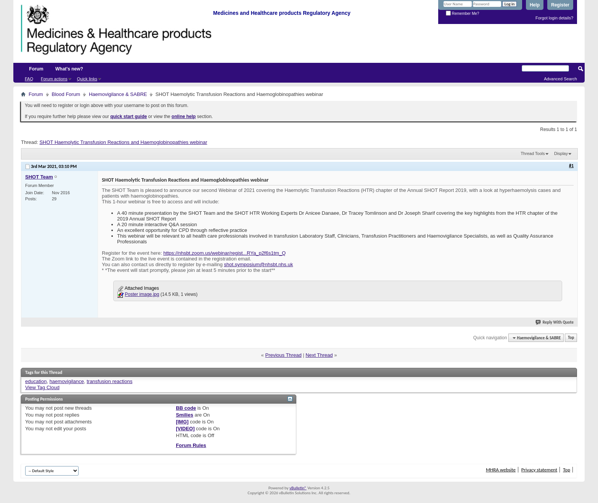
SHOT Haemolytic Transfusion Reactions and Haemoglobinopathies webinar (123, 142)
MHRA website (501, 470)
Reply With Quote (555, 322)
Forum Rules (191, 445)
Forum (36, 69)
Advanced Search (560, 79)
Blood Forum (66, 94)
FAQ (29, 79)
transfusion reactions (109, 381)
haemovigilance (67, 381)
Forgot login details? (554, 18)
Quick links (87, 79)
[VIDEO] (185, 428)
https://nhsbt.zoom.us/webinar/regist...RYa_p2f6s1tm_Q (224, 253)
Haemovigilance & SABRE (118, 94)
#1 (571, 165)
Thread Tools (533, 153)
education (36, 381)
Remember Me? (462, 13)
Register (560, 5)
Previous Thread (283, 355)
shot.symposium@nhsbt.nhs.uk (258, 264)
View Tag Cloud (42, 387)
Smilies (184, 415)
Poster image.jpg (142, 294)
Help (535, 5)
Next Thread (319, 355)
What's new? (69, 69)
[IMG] (182, 422)
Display (561, 153)
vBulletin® (298, 487)
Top (571, 337)
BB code (186, 408)
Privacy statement (539, 470)
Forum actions (54, 79)
